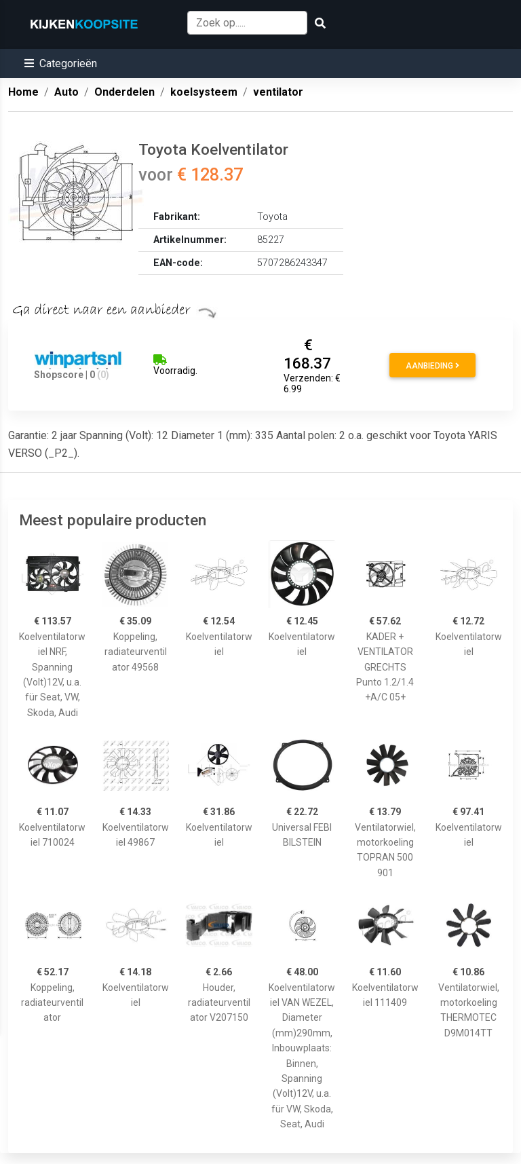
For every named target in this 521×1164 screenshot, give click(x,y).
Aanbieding (432, 366)
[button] (60, 63)
